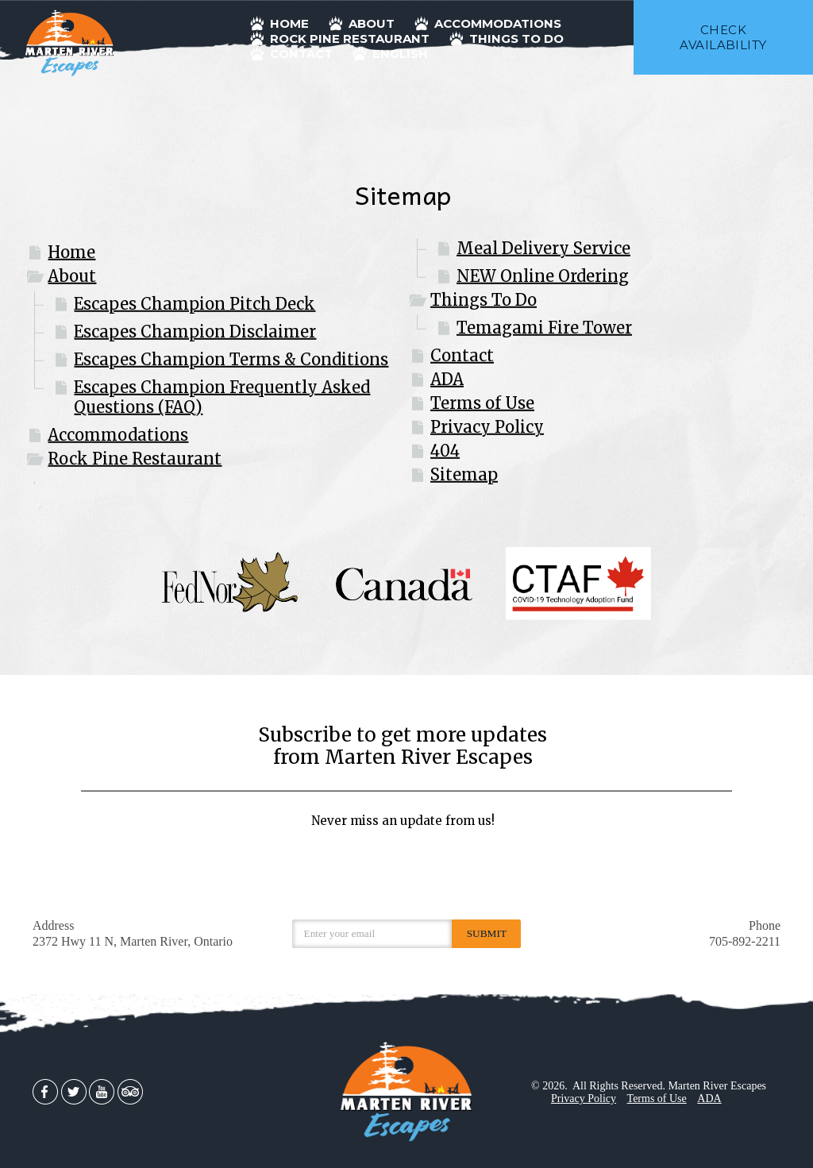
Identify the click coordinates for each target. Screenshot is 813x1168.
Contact (462, 355)
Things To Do (483, 300)
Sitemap (464, 474)
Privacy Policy (487, 427)
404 (445, 451)
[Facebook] (45, 1090)
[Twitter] (74, 1090)
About (72, 276)
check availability (723, 37)
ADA (447, 379)
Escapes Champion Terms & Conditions (231, 359)
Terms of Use (482, 403)
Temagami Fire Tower (544, 327)
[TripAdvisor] (130, 1090)
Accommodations (118, 435)
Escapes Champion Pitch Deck (194, 304)
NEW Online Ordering (543, 276)
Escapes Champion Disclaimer (195, 331)
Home (71, 252)
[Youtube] (101, 1090)
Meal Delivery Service (543, 248)
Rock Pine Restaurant (135, 458)
